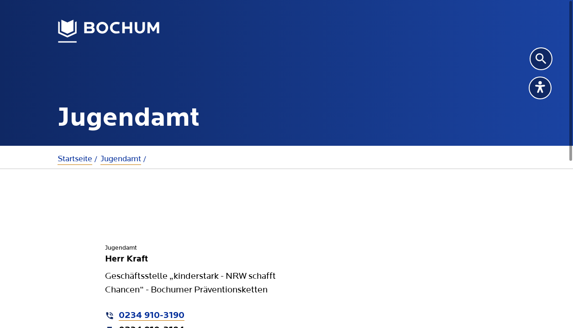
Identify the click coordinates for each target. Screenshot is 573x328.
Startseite (75, 159)
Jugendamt (120, 159)
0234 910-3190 (151, 315)
